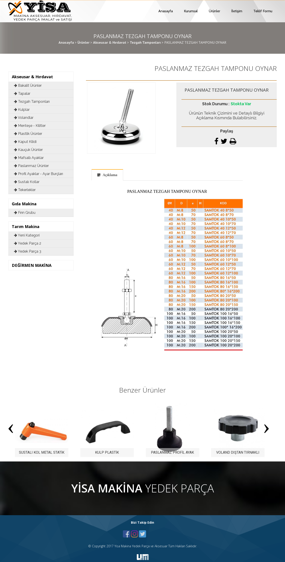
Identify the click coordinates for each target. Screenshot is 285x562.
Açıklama (110, 175)
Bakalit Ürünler (28, 85)
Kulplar (22, 109)
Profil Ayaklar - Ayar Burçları (38, 174)
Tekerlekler (25, 190)
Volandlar (23, 117)
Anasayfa (165, 11)
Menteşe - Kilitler (30, 126)
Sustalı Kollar (26, 182)
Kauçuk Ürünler (28, 150)
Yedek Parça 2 (27, 243)
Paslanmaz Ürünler (31, 166)
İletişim (236, 11)
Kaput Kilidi (25, 142)
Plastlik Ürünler (28, 134)
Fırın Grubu (24, 212)
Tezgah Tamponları (32, 101)
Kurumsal (191, 11)
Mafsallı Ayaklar (29, 158)
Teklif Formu (262, 11)
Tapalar (22, 93)
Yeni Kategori (27, 235)
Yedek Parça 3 (27, 251)
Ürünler (214, 11)
